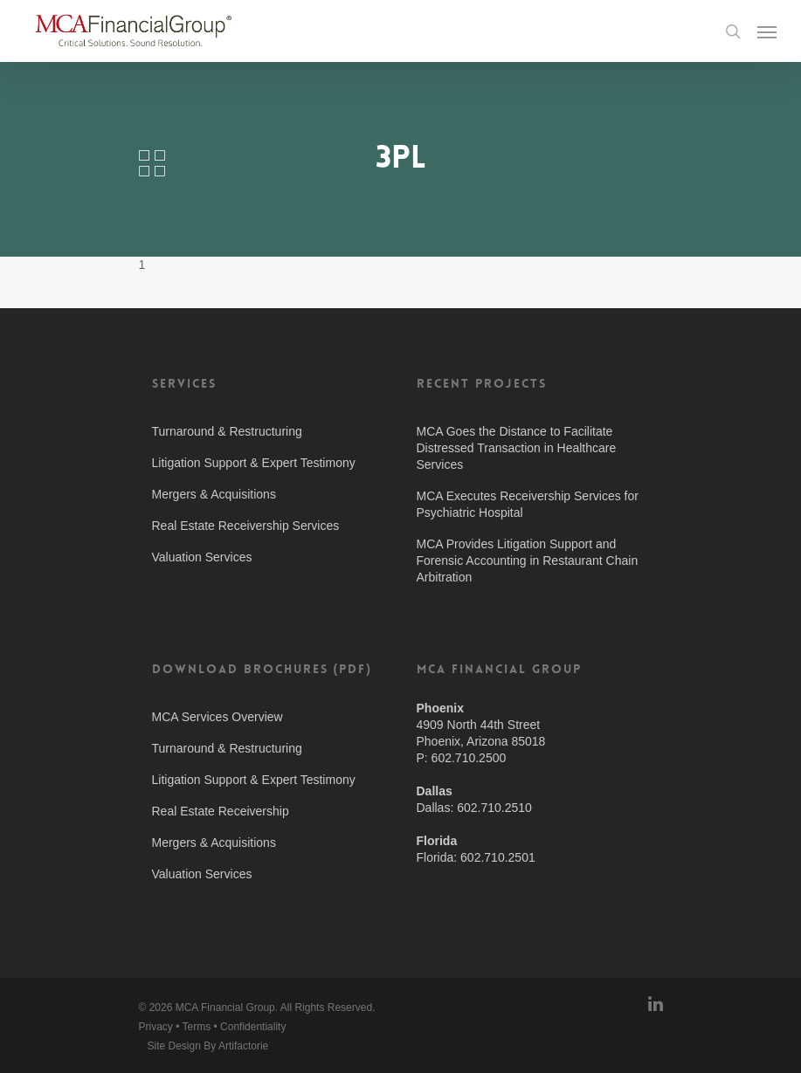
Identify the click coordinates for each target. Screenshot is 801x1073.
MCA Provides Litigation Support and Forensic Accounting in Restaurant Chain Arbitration (528, 560)
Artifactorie (243, 1046)
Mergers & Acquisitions (214, 494)
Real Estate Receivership (220, 811)
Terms (197, 1027)
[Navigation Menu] (767, 31)
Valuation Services (202, 557)
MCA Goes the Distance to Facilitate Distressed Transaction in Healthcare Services (517, 447)
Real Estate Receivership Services (246, 526)
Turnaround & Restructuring (227, 431)
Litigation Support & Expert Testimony (254, 463)
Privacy (156, 1027)
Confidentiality (253, 1027)
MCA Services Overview (217, 717)
